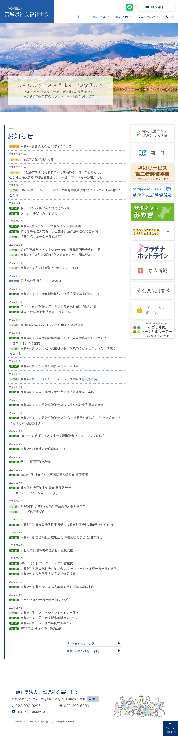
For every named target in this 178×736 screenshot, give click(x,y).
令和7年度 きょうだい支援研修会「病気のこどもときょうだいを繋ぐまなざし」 (62, 350)
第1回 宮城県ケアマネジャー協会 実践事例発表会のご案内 (62, 249)
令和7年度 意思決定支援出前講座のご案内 (49, 618)
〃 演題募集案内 (32, 511)
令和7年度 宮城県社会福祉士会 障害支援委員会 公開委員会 (61, 537)
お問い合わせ (158, 7)
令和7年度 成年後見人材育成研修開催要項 (49, 573)
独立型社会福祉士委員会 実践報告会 (45, 312)
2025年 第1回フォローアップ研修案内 (46, 563)
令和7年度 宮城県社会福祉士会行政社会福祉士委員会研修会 (62, 405)
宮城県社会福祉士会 (27, 11)
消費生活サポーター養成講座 (40, 236)
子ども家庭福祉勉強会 (35, 461)
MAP (94, 699)
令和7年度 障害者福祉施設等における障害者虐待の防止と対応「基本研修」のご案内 (58, 340)
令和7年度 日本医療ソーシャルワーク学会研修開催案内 (58, 379)
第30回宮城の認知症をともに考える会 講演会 (52, 325)
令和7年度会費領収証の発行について (46, 146)
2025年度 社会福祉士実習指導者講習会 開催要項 (54, 474)
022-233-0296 (28, 706)
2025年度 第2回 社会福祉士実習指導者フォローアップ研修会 (62, 436)
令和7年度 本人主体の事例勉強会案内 (46, 623)
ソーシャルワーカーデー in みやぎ (44, 599)
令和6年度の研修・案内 (83, 651)
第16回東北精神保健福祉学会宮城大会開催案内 (53, 506)
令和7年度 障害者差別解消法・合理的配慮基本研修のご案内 (62, 294)
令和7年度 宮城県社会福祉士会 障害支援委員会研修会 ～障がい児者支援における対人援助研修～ (65, 420)
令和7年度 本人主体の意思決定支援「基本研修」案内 (57, 392)
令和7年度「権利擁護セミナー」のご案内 (49, 268)
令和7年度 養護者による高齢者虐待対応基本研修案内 (57, 586)
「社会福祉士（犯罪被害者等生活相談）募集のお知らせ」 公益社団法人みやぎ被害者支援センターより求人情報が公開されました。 (60, 174)
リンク (170, 16)
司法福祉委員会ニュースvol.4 (40, 281)
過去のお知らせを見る (82, 644)
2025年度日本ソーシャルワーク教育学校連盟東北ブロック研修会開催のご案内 (64, 192)
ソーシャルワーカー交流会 (39, 213)
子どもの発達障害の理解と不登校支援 (46, 550)
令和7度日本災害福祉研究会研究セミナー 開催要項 (55, 255)
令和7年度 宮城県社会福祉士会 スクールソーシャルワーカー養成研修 (68, 568)
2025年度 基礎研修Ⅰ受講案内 (41, 628)
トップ (82, 16)
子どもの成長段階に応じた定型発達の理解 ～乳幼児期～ (59, 306)
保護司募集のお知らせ (38, 159)
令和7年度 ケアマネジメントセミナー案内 (49, 612)
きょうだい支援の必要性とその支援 (45, 208)
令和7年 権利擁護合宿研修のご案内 (44, 449)
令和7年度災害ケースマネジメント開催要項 (50, 226)
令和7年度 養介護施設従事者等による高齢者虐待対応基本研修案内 (66, 524)
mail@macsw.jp (31, 711)
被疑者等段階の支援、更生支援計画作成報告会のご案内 (59, 231)
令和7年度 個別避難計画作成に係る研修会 (49, 366)
